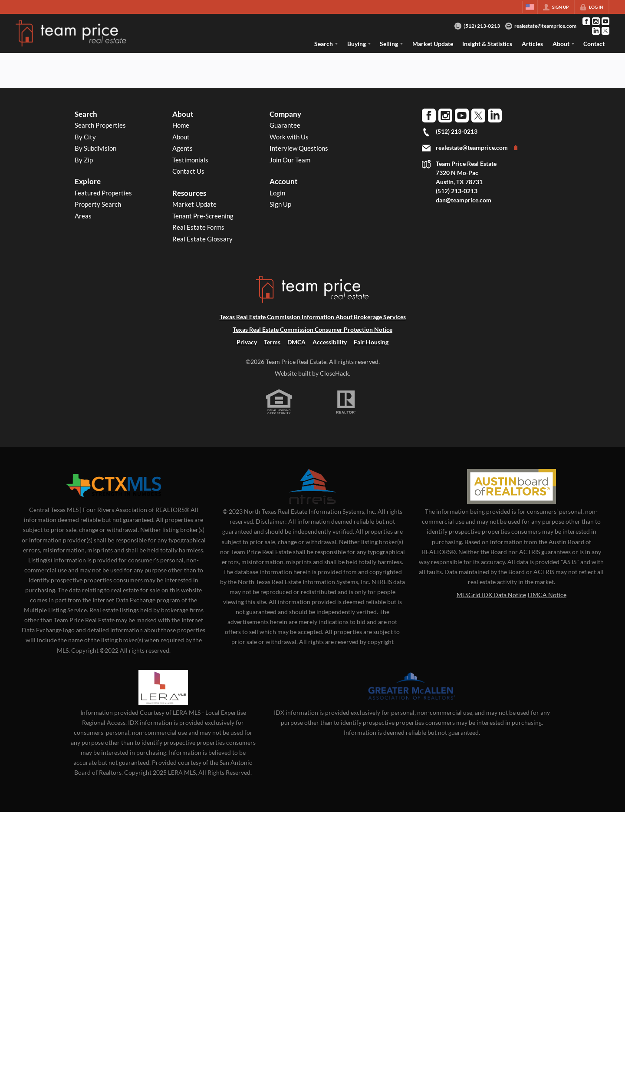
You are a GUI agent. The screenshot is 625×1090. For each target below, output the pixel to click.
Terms (272, 342)
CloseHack (334, 373)
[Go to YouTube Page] (605, 21)
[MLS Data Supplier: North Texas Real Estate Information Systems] (312, 486)
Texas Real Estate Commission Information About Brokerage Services (313, 316)
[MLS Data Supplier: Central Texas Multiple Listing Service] (113, 485)
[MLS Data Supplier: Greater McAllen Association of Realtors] (412, 687)
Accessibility (329, 342)
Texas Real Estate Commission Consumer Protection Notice (312, 329)
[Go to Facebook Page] (586, 21)
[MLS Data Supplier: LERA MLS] (163, 687)
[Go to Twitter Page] (605, 31)
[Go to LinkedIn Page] (596, 31)
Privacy (247, 342)
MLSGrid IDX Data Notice (491, 594)
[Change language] (530, 7)
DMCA (296, 342)
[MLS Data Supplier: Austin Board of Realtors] (511, 486)
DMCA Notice (547, 594)
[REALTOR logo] (346, 402)
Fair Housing (371, 342)
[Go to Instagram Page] (596, 21)
